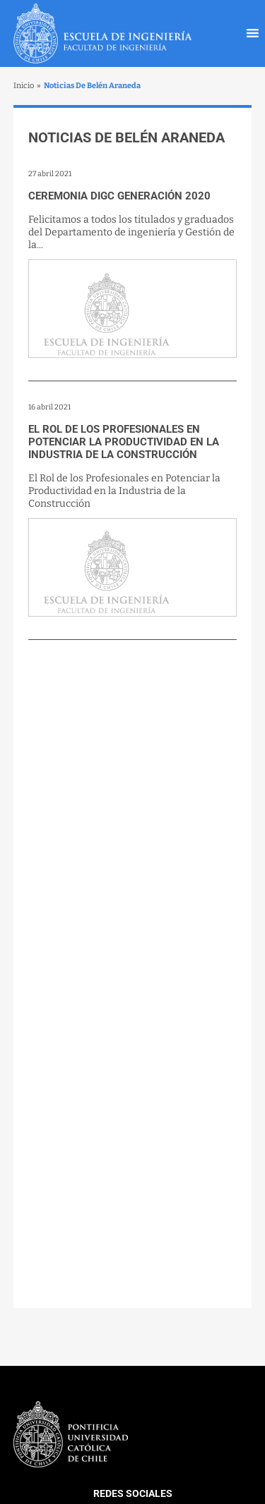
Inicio (23, 85)
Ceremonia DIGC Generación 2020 (119, 196)
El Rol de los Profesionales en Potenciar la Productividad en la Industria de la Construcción (123, 442)
